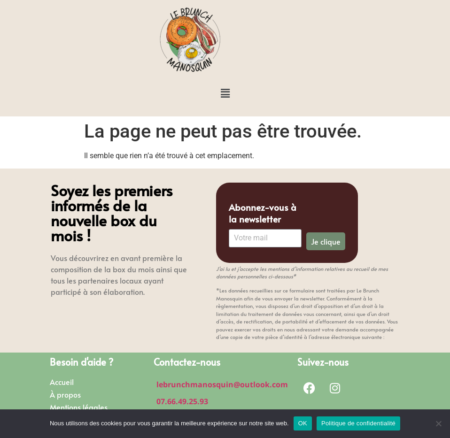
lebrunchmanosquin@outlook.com (222, 384)
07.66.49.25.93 (182, 401)
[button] (225, 93)
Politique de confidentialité (358, 423)
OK (302, 423)
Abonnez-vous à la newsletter (262, 213)
